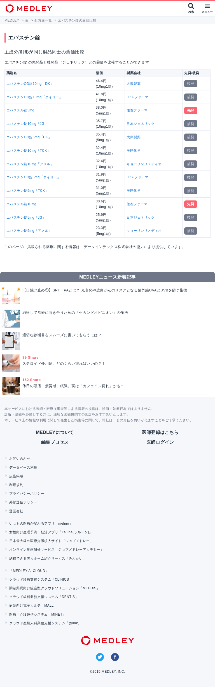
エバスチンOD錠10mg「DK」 (29, 84)
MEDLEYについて (55, 432)
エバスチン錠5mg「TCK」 (27, 191)
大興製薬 (134, 84)
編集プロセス (55, 442)
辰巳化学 (134, 151)
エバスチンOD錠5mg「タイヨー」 (33, 177)
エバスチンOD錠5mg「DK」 (29, 137)
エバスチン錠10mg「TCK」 (28, 151)
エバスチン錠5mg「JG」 (26, 217)
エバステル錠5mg (20, 110)
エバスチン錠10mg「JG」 (27, 124)
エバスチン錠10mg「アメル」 (30, 164)
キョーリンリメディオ (144, 164)
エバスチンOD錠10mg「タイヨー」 (34, 97)
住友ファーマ (137, 110)
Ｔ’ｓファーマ (137, 97)
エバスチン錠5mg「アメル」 (29, 231)
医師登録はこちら (160, 432)
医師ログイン (160, 442)
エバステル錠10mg (21, 204)
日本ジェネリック (141, 124)
